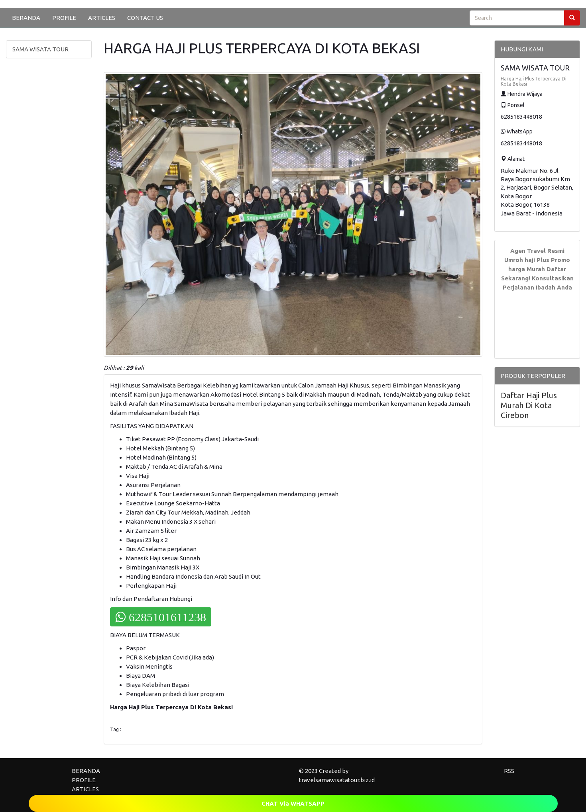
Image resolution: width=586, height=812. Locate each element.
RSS (509, 770)
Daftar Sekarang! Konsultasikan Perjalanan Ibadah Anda (537, 278)
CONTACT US (145, 17)
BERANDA (26, 17)
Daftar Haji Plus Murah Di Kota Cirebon (529, 405)
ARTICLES (101, 17)
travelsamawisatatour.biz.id (337, 780)
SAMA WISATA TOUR (40, 49)
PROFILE (64, 17)
